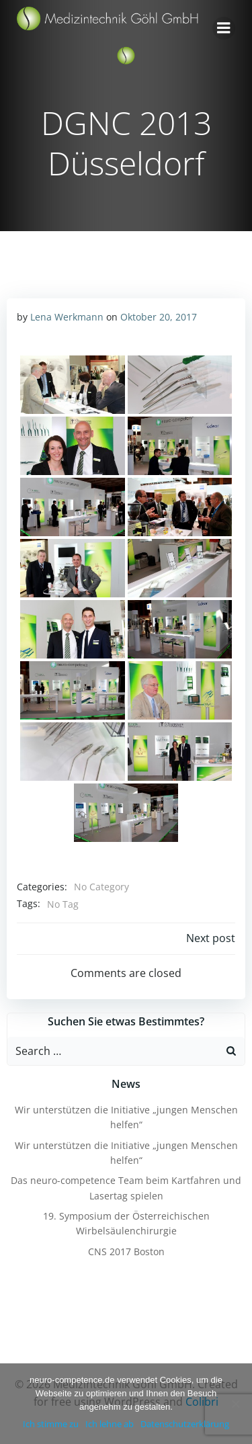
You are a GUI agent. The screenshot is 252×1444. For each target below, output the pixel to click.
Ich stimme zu (51, 1424)
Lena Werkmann (66, 316)
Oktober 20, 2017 (158, 316)
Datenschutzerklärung (184, 1424)
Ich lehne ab (109, 1424)
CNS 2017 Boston (126, 1251)
